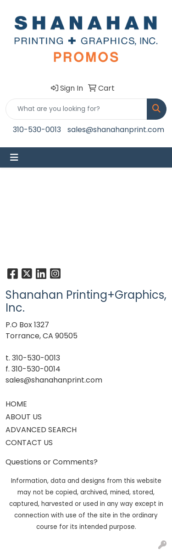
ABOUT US (24, 417)
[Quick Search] (76, 109)
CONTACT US (29, 442)
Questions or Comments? (52, 462)
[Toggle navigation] (14, 157)
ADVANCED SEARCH (41, 429)
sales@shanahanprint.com (115, 129)
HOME (16, 404)
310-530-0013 (37, 129)
